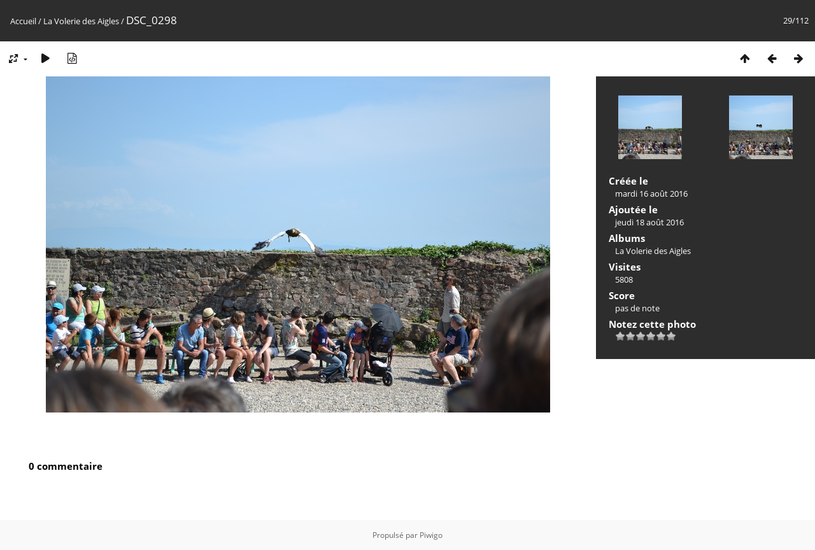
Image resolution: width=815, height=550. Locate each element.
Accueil (23, 21)
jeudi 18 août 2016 (649, 222)
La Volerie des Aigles (81, 21)
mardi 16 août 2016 (651, 193)
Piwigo (431, 535)
